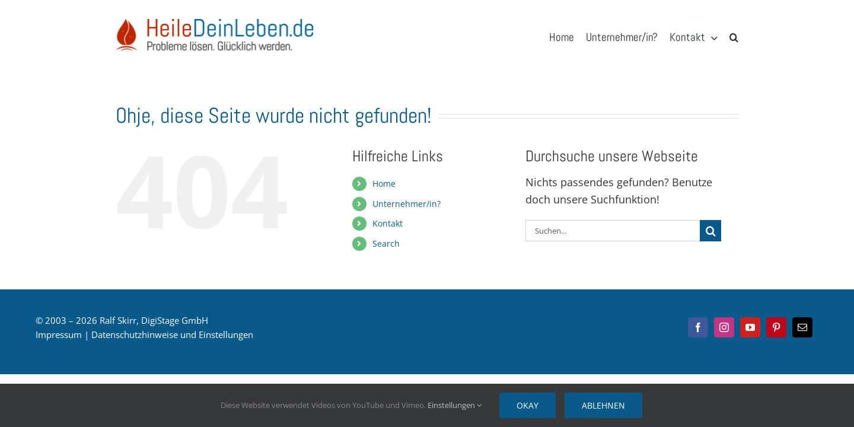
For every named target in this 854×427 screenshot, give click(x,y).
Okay (527, 405)
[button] (733, 37)
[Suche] (710, 230)
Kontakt (387, 223)
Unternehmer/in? (406, 203)
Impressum (59, 334)
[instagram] (724, 327)
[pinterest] (776, 327)
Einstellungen (455, 405)
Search (386, 243)
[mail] (802, 327)
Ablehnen (603, 405)
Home (384, 183)
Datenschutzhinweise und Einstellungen (172, 334)
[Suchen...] (612, 230)
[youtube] (750, 327)
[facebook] (698, 327)
